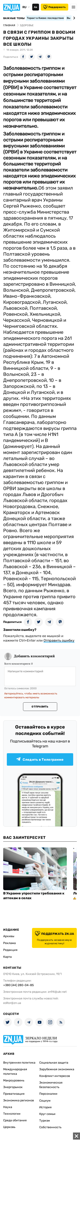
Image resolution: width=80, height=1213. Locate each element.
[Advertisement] (40, 1173)
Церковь (9, 1127)
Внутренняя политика (19, 1062)
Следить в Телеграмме (40, 759)
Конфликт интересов (54, 1076)
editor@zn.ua (12, 1003)
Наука (7, 1107)
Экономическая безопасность (51, 1085)
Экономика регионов (18, 1100)
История (45, 1107)
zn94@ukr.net (57, 992)
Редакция (10, 950)
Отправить (40, 706)
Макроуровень (13, 1080)
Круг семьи (47, 1114)
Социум (45, 1100)
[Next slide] (73, 18)
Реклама (9, 943)
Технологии (11, 1114)
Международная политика (15, 1071)
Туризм (44, 1120)
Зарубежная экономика (56, 1069)
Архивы (8, 936)
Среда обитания (15, 1120)
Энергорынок (13, 1087)
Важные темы (14, 18)
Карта (7, 957)
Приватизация (14, 1094)
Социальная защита (53, 1062)
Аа (35, 7)
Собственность (50, 1127)
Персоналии (48, 1094)
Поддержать (54, 7)
